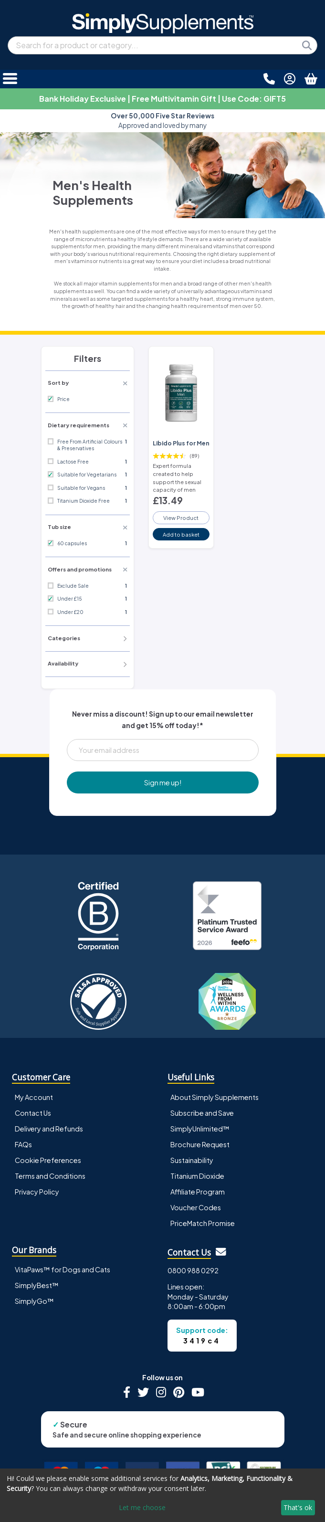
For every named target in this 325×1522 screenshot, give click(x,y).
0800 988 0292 (193, 1270)
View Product (181, 517)
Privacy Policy (37, 1191)
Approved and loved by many (162, 120)
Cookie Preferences (48, 1160)
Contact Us (33, 1113)
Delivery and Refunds (49, 1128)
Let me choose (142, 1507)
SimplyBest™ (37, 1285)
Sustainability (191, 1160)
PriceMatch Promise (202, 1223)
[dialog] (162, 1495)
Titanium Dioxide (197, 1176)
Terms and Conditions (50, 1176)
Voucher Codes (195, 1207)
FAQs (23, 1144)
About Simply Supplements (214, 1097)
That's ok (297, 1507)
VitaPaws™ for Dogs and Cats (62, 1269)
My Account (34, 1097)
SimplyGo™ (34, 1301)
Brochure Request (200, 1144)
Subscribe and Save (202, 1113)
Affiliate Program (197, 1191)
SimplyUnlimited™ (200, 1128)
